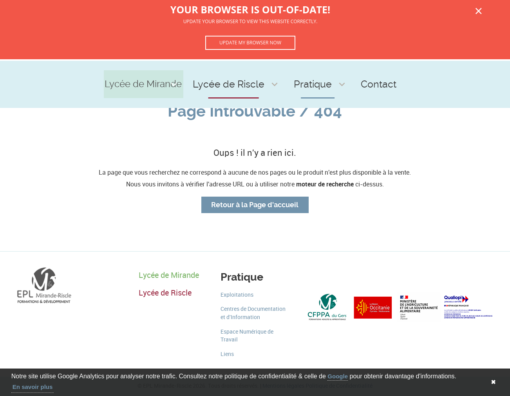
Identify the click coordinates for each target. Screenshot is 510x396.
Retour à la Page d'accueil (254, 205)
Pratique (310, 71)
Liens (227, 354)
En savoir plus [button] (33, 386)
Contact (360, 71)
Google (337, 376)
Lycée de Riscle (246, 71)
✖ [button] (493, 382)
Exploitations (237, 295)
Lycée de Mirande (166, 71)
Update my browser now (250, 42)
